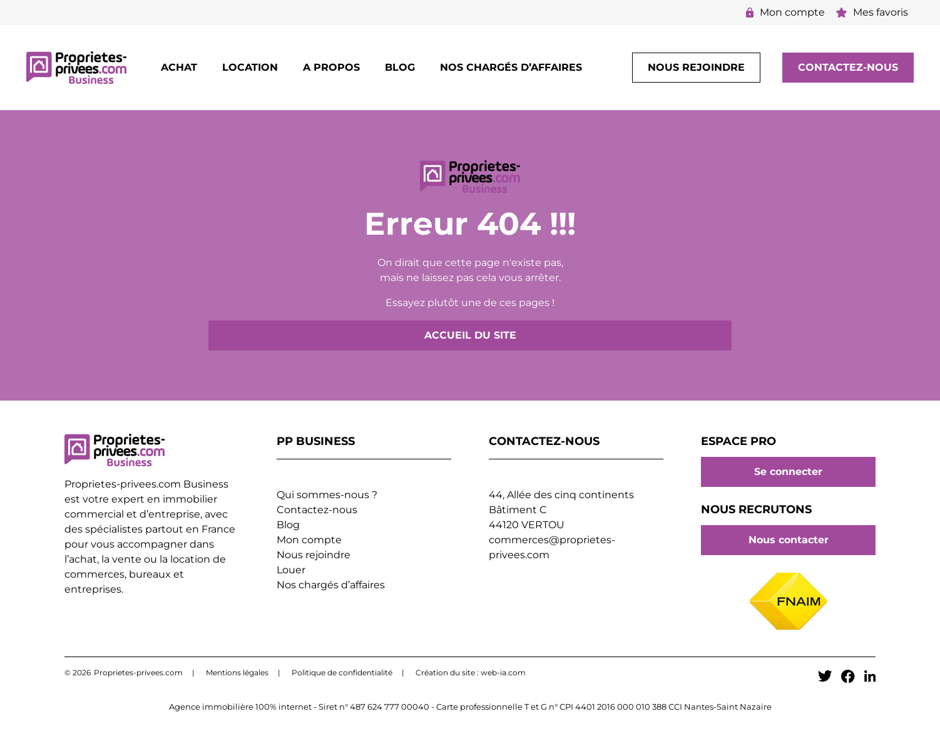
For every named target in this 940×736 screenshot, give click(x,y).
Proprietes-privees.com (138, 672)
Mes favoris (872, 12)
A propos (331, 67)
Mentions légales (237, 672)
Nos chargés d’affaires (511, 67)
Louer (291, 570)
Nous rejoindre (696, 67)
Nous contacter (788, 540)
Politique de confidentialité (342, 672)
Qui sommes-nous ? (327, 495)
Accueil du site (470, 335)
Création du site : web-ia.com (471, 672)
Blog (400, 67)
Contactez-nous (848, 67)
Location (250, 67)
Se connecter (788, 472)
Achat (179, 67)
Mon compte (785, 12)
